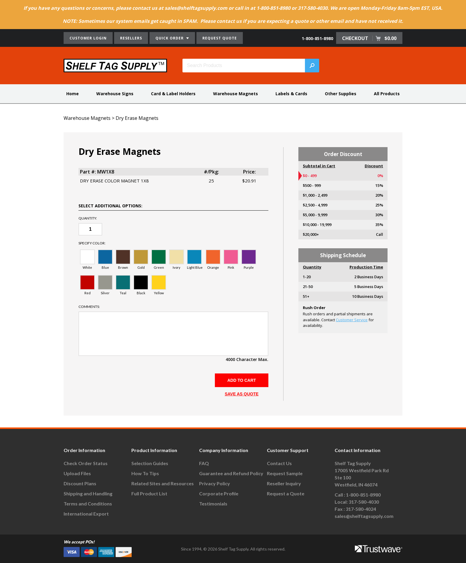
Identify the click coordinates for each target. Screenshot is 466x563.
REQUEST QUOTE (219, 38)
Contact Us (279, 463)
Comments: (89, 306)
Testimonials (213, 503)
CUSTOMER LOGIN (88, 38)
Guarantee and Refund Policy (231, 473)
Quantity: (87, 218)
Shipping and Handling (88, 493)
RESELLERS (131, 38)
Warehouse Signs (114, 93)
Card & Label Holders (173, 93)
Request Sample (285, 473)
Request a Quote (285, 493)
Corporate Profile (218, 493)
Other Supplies (340, 93)
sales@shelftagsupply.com (364, 516)
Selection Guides (149, 463)
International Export (86, 513)
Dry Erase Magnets (137, 118)
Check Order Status (86, 463)
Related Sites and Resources (162, 483)
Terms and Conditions (88, 503)
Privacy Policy (214, 483)
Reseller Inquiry (284, 483)
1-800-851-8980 (317, 38)
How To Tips (145, 473)
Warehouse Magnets (235, 93)
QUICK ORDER (172, 38)
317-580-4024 (361, 509)
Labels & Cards (291, 93)
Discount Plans (80, 483)
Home (72, 93)
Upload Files (77, 473)
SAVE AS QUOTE (242, 394)
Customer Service (352, 319)
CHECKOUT (369, 38)
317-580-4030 (364, 502)
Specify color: (92, 243)
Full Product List (149, 493)
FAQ (204, 463)
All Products (387, 93)
